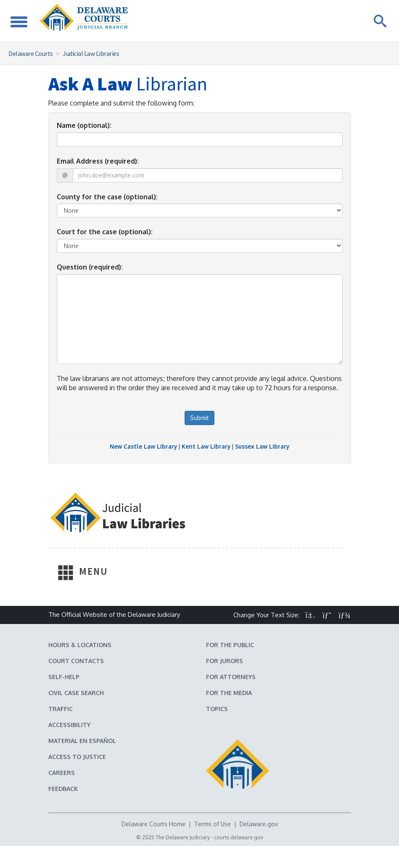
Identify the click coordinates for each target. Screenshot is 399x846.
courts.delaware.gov (238, 837)
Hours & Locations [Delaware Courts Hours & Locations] (79, 644)
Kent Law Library (206, 446)
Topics (217, 708)
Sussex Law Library (262, 446)
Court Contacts (76, 660)
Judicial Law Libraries (91, 53)
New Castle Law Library (143, 446)
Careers (61, 772)
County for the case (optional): (107, 197)
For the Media (229, 692)
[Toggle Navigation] (19, 21)
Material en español (82, 740)
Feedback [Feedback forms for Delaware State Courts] (63, 788)
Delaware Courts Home (153, 823)
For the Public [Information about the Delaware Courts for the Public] (230, 644)
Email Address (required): (98, 161)
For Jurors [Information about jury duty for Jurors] (224, 660)
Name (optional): (84, 125)
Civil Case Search (76, 692)
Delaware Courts (30, 53)
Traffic (60, 708)
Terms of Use (212, 823)
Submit (199, 417)
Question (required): (90, 267)
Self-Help (63, 676)
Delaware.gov (259, 823)
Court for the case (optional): (105, 231)
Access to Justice (77, 756)
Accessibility (69, 724)
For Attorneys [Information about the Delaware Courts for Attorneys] (231, 676)
